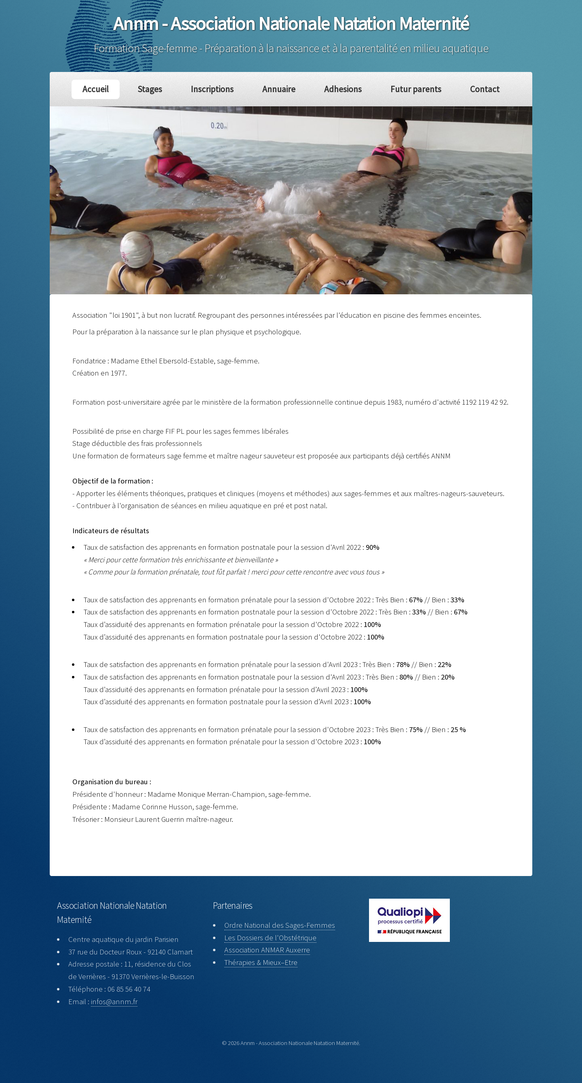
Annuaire (280, 89)
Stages (153, 89)
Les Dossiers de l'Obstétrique (270, 937)
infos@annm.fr (114, 1001)
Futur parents (412, 89)
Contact (479, 89)
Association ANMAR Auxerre (267, 949)
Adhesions (341, 89)
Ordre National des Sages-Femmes (279, 925)
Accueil (101, 89)
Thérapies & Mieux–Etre (260, 962)
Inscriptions (215, 89)
